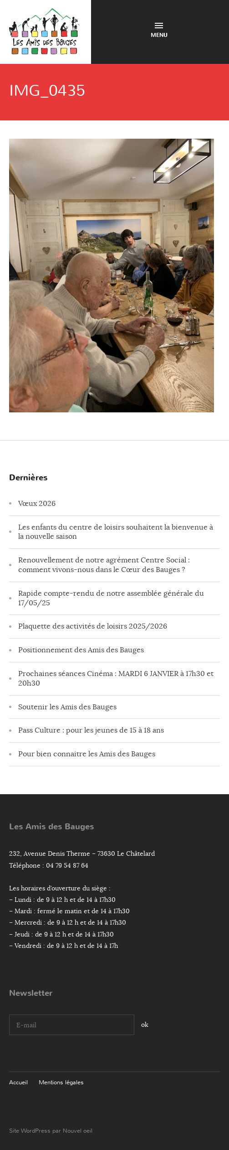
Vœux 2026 (37, 503)
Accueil (18, 1082)
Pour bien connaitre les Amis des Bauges (86, 754)
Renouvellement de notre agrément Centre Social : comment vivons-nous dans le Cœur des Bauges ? (104, 565)
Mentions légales (61, 1082)
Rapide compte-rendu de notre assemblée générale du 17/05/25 (111, 598)
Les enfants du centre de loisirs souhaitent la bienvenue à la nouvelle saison (115, 532)
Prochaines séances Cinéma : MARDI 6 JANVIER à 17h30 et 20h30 (116, 678)
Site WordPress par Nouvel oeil (50, 1130)
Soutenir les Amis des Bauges (67, 707)
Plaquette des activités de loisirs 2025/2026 (92, 626)
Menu (159, 31)
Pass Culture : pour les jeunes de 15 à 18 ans (91, 730)
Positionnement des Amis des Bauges (81, 650)
